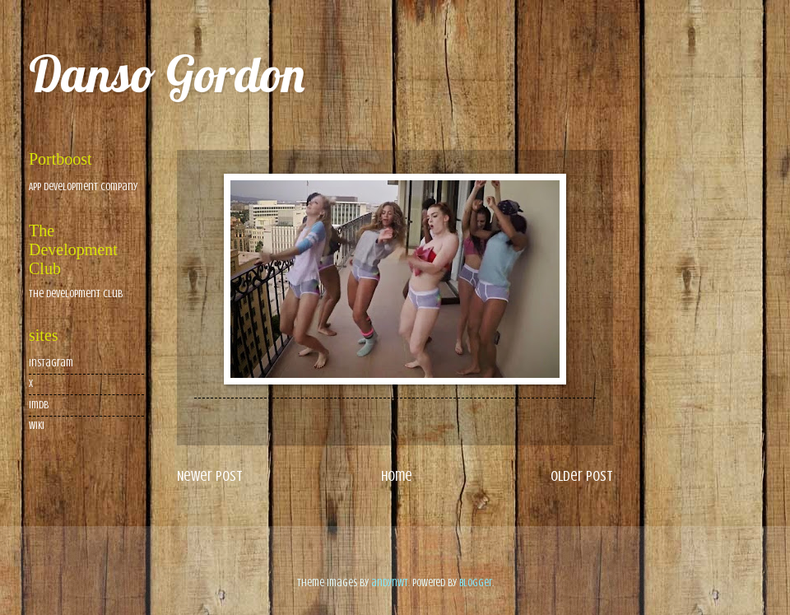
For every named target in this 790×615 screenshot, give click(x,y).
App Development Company (83, 187)
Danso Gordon (166, 74)
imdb (39, 405)
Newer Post (210, 476)
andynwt (389, 583)
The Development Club (76, 294)
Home (396, 476)
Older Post (582, 476)
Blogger (475, 583)
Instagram (51, 363)
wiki (36, 425)
